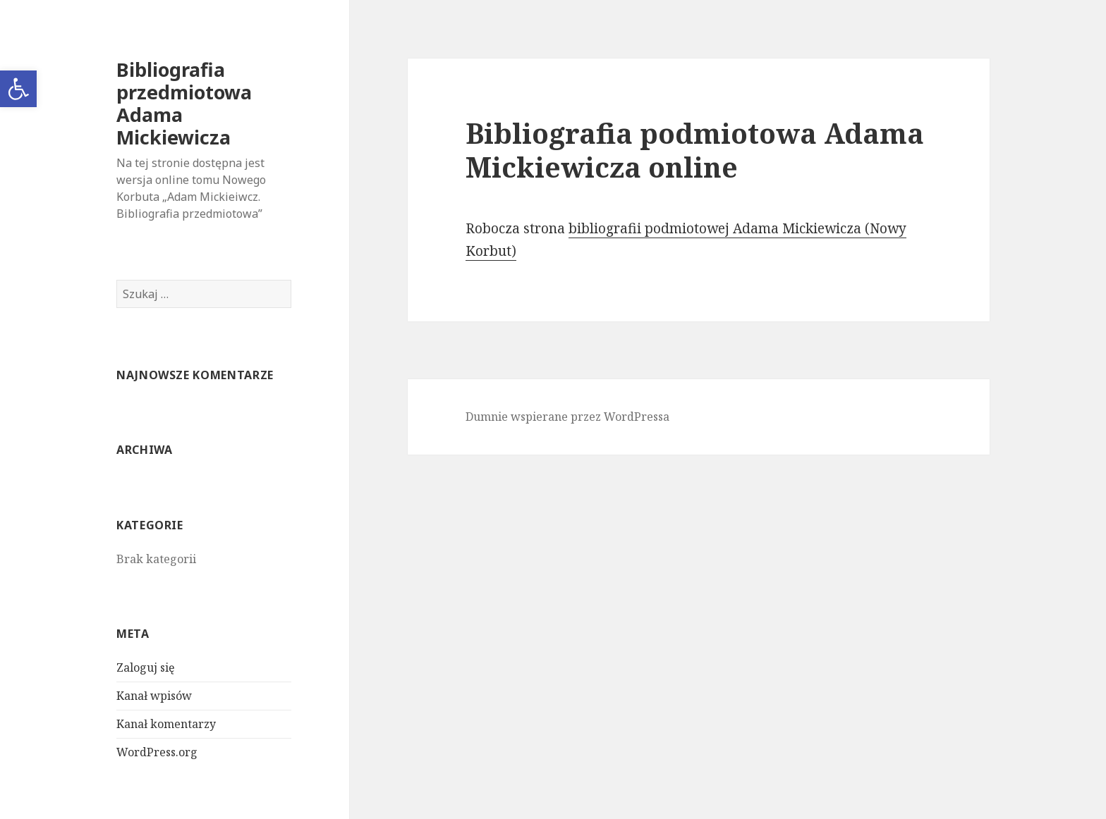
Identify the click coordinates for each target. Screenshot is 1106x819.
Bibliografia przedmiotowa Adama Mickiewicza (184, 103)
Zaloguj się (145, 667)
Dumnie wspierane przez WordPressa (567, 416)
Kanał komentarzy (166, 724)
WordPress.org (157, 752)
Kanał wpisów (154, 695)
